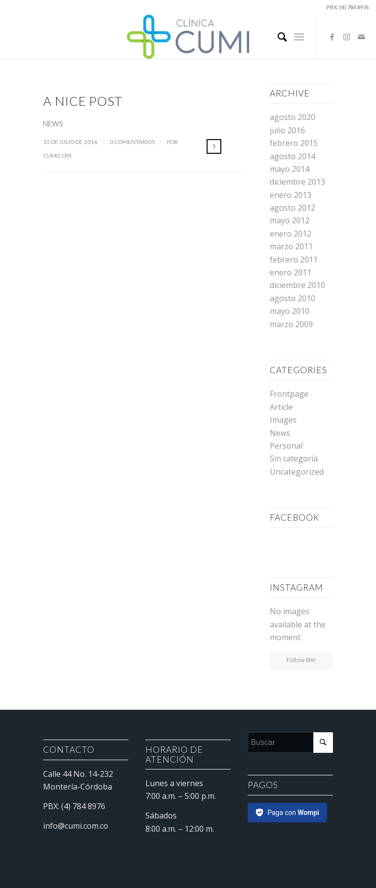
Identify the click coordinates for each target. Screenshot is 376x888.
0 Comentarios (132, 142)
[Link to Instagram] (346, 36)
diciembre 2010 (297, 285)
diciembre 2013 (297, 181)
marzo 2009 (291, 324)
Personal (286, 445)
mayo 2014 (289, 169)
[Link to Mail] (361, 36)
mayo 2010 (289, 311)
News (53, 124)
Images (283, 419)
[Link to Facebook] (332, 36)
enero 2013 (290, 195)
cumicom (57, 155)
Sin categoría (294, 458)
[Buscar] (277, 37)
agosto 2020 (292, 117)
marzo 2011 (291, 246)
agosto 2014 (292, 156)
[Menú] (299, 37)
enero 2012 (290, 233)
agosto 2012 (292, 207)
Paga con (293, 812)
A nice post (82, 101)
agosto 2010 (292, 298)
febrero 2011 (294, 259)
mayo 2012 (289, 220)
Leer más (214, 146)
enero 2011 (290, 272)
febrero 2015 (294, 143)
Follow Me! (301, 660)
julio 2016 (287, 130)
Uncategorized (297, 471)
